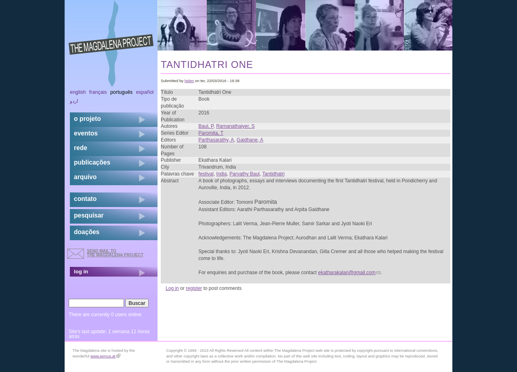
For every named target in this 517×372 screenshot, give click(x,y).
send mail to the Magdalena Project (115, 253)
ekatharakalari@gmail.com (349, 272)
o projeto (87, 118)
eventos (86, 133)
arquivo (85, 176)
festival (205, 174)
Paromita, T (210, 133)
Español (145, 92)
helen (189, 80)
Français (98, 92)
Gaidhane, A (250, 140)
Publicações (92, 162)
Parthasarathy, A (216, 140)
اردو (74, 101)
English (78, 92)
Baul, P (205, 126)
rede (80, 147)
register (194, 288)
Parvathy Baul (244, 174)
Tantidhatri (273, 174)
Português (121, 92)
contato (85, 198)
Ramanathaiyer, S (235, 126)
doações (86, 231)
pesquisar (89, 215)
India (221, 174)
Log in (172, 288)
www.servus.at (105, 356)
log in (81, 271)
